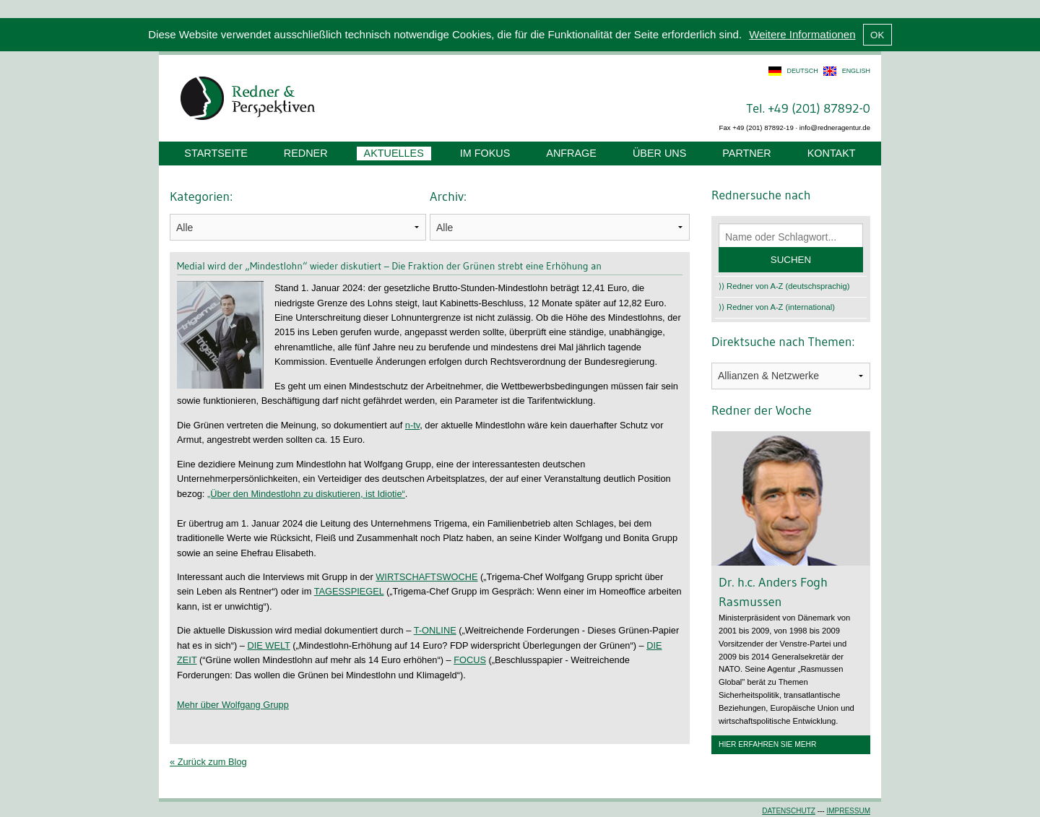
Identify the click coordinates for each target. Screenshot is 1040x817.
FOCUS (470, 659)
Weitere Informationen (802, 34)
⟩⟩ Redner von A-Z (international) (777, 307)
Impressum (848, 811)
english (856, 70)
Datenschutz (788, 811)
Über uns (659, 153)
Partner (746, 153)
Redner (306, 153)
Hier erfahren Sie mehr (767, 744)
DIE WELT (268, 645)
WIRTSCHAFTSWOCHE (426, 576)
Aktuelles (394, 153)
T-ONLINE (435, 630)
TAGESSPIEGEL (349, 591)
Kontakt (831, 153)
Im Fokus (485, 153)
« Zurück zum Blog (208, 761)
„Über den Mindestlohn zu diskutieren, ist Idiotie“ (306, 493)
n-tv (412, 425)
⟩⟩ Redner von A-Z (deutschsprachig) (784, 286)
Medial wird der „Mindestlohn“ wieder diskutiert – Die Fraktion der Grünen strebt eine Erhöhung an (389, 265)
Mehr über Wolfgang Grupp (233, 704)
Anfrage (571, 153)
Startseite (215, 153)
